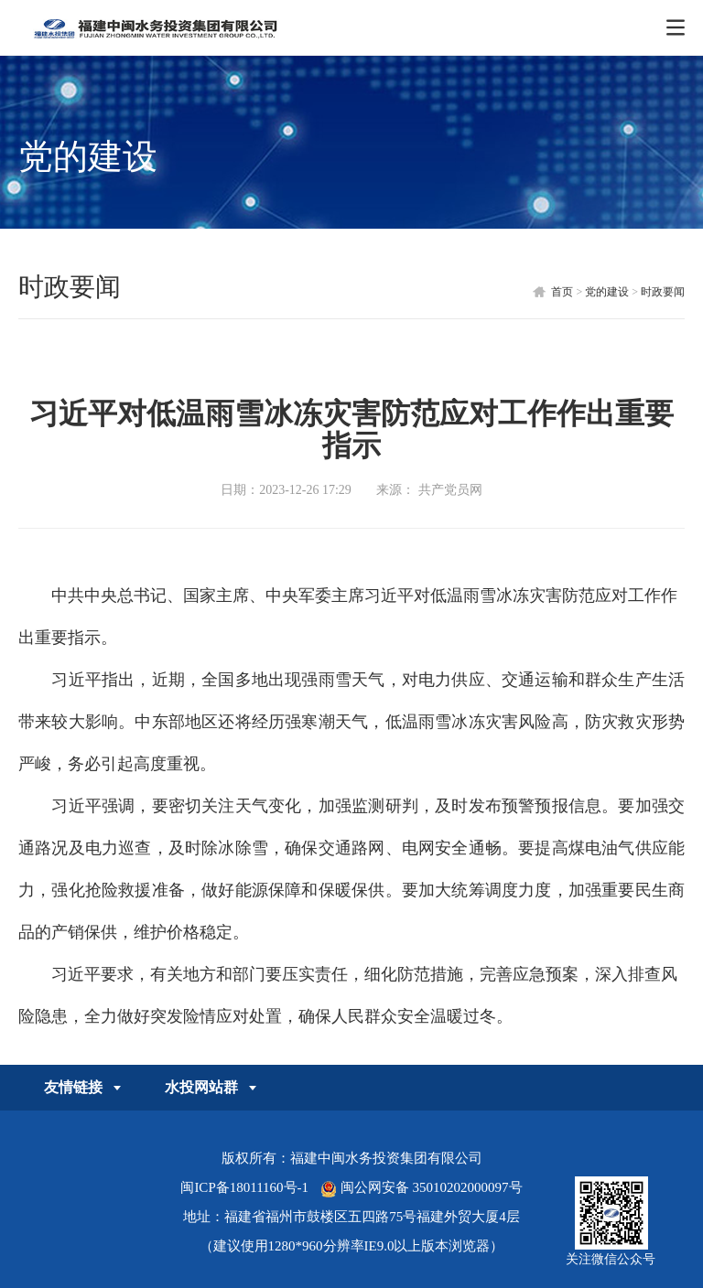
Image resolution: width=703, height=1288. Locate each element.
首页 (562, 291)
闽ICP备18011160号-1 (244, 1187)
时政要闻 (663, 291)
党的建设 (607, 291)
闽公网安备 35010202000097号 (422, 1187)
